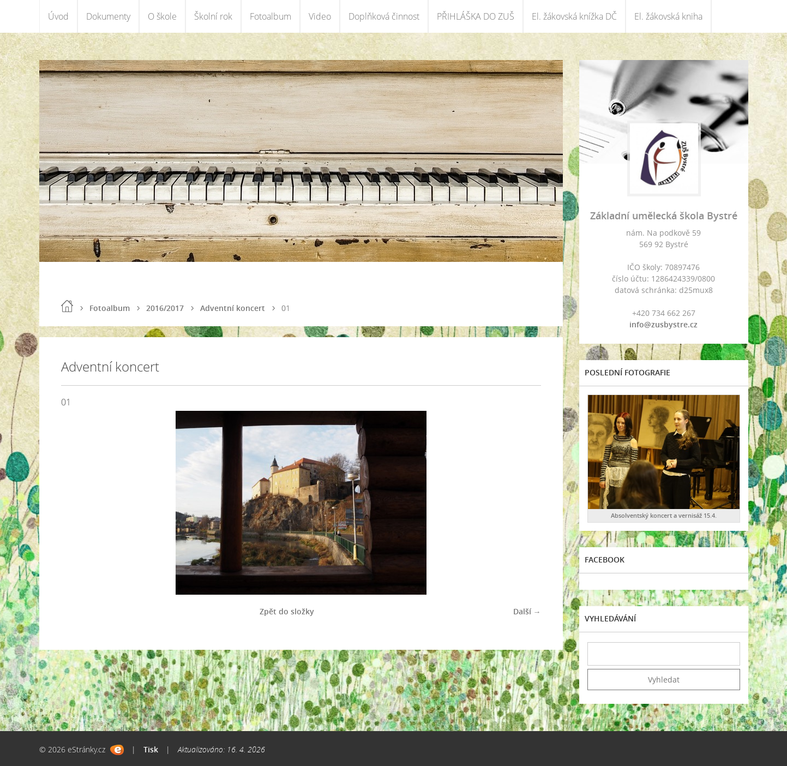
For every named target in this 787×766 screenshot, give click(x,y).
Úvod (58, 16)
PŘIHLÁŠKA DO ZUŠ (475, 16)
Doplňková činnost (384, 16)
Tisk (150, 749)
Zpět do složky (287, 611)
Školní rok (213, 16)
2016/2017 (165, 308)
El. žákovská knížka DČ (574, 16)
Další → (527, 611)
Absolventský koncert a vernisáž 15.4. (664, 515)
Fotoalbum (270, 16)
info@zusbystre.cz (663, 324)
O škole (162, 16)
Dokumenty (108, 16)
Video (320, 16)
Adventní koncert (232, 308)
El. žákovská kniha (668, 16)
